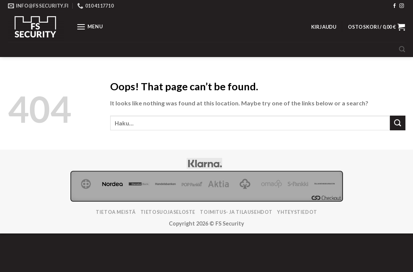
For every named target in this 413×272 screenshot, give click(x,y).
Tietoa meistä (116, 212)
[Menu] (89, 26)
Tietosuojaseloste (167, 212)
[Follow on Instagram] (401, 6)
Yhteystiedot (297, 212)
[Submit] (397, 123)
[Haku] (402, 49)
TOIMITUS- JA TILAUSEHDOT (236, 212)
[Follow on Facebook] (394, 6)
